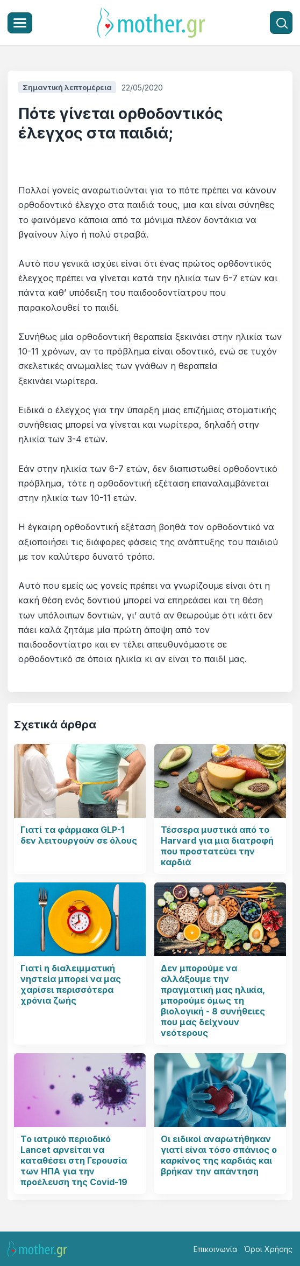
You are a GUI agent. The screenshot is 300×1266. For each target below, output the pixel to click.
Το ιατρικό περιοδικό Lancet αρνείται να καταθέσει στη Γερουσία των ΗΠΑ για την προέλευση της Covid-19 (73, 1160)
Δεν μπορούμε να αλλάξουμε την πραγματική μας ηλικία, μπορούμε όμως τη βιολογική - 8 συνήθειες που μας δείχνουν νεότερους (213, 1000)
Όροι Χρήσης (268, 1249)
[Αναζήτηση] (281, 22)
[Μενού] (20, 22)
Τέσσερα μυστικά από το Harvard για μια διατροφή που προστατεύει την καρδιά (217, 845)
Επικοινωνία (216, 1249)
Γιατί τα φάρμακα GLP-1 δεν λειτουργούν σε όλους (78, 835)
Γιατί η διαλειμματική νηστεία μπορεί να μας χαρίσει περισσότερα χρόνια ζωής (70, 984)
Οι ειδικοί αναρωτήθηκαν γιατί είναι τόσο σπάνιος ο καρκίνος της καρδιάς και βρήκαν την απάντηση (219, 1155)
